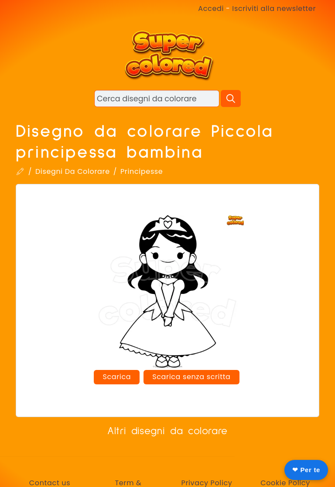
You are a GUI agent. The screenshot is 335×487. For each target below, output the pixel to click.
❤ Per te (306, 469)
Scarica (117, 377)
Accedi (211, 8)
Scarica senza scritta (191, 377)
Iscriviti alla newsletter (274, 8)
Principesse (141, 171)
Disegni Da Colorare (72, 171)
